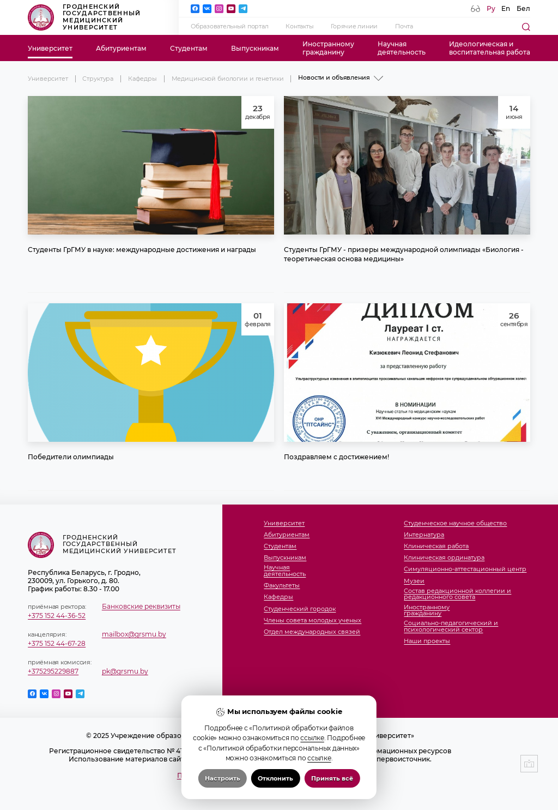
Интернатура (424, 535)
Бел (523, 8)
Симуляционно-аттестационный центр (465, 569)
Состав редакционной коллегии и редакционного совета (457, 594)
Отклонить (275, 792)
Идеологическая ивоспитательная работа (489, 48)
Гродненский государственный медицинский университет (84, 17)
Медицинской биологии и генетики (228, 78)
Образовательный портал (229, 26)
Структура (97, 78)
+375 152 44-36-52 (57, 615)
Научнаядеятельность (402, 48)
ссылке (312, 752)
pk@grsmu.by (125, 671)
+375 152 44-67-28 (57, 643)
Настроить (222, 792)
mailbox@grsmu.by (134, 634)
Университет (50, 48)
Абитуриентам (121, 48)
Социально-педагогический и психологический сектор (451, 626)
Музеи (414, 581)
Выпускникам (255, 48)
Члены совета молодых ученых (312, 620)
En (505, 8)
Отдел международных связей (312, 632)
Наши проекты (427, 641)
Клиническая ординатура (444, 558)
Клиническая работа (436, 546)
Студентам (189, 48)
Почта (404, 26)
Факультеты (282, 586)
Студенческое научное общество (455, 523)
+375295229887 (53, 671)
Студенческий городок (300, 609)
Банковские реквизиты (141, 606)
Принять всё (332, 792)
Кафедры (142, 78)
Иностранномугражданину (328, 48)
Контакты (299, 26)
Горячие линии (354, 26)
